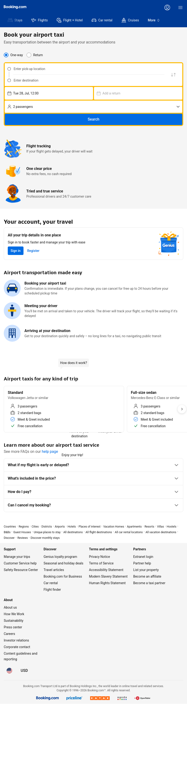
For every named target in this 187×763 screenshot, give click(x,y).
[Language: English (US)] (9, 670)
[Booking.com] (15, 7)
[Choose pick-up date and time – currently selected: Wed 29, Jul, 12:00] (138, 93)
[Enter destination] (87, 80)
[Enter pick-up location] (87, 68)
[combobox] (84, 68)
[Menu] (180, 7)
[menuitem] (15, 20)
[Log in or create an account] (167, 7)
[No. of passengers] (93, 107)
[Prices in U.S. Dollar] (24, 670)
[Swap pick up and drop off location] (173, 74)
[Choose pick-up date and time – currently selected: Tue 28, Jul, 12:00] (49, 93)
